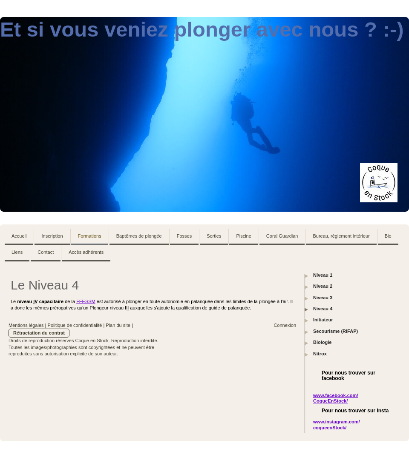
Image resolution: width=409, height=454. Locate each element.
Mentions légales (26, 325)
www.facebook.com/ (335, 395)
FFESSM (85, 301)
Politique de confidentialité (75, 325)
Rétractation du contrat (39, 332)
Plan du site (118, 325)
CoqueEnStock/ (330, 400)
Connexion (285, 325)
